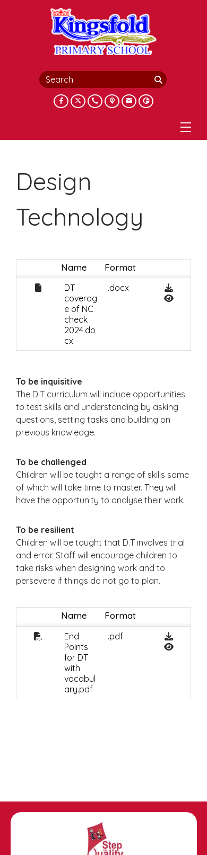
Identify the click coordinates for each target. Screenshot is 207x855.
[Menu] (185, 127)
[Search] (159, 79)
